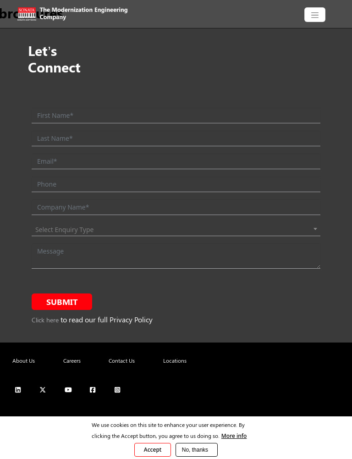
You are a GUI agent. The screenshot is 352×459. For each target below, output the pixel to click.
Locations (175, 360)
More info (234, 436)
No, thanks (195, 450)
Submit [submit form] (62, 301)
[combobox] (176, 229)
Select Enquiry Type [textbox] (64, 229)
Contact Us (122, 360)
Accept (153, 449)
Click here (45, 319)
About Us (23, 360)
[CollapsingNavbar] (314, 14)
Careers (72, 360)
